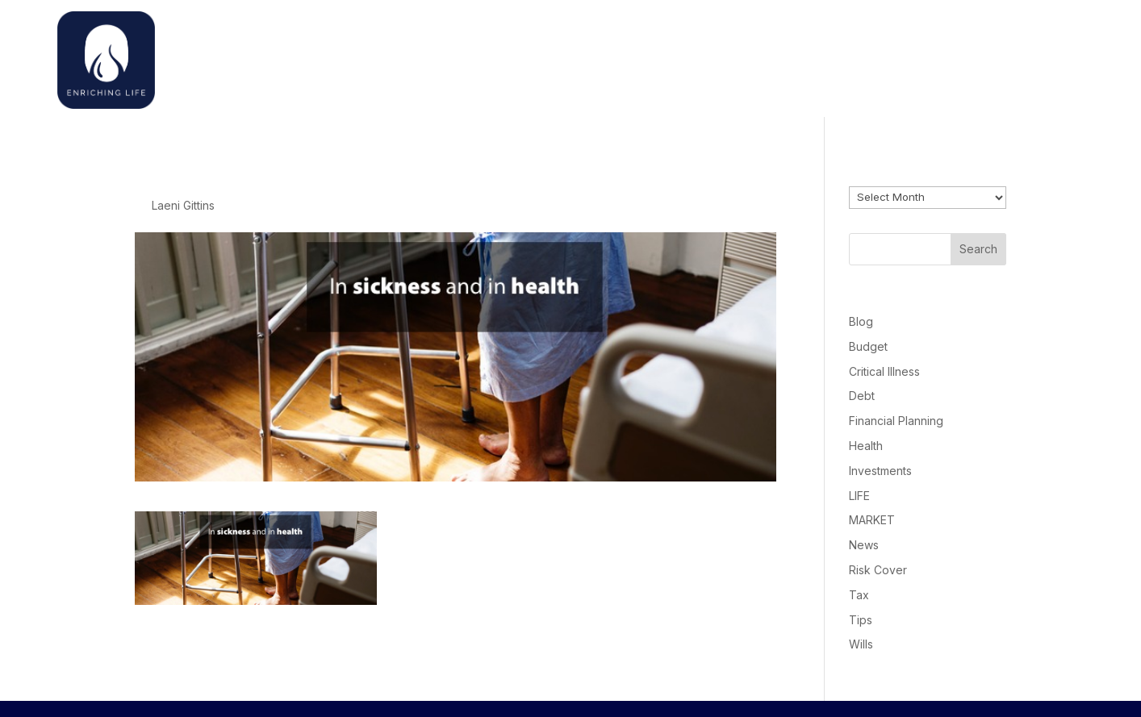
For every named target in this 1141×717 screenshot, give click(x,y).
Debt (862, 395)
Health (866, 445)
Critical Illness (884, 371)
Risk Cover (878, 570)
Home (787, 56)
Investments (880, 470)
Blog (861, 321)
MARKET (872, 520)
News (864, 545)
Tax (859, 595)
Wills (861, 644)
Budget (868, 346)
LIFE (859, 495)
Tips (860, 620)
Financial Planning (896, 420)
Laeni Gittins (183, 205)
